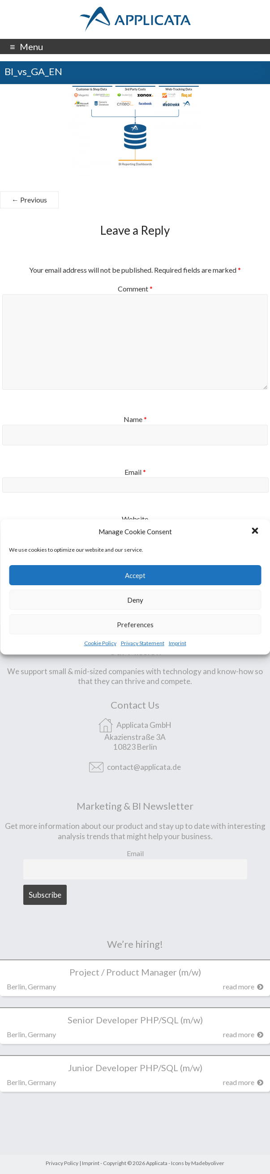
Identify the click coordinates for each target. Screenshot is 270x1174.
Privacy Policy (62, 1163)
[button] (255, 531)
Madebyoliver (207, 1163)
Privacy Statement (142, 643)
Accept (135, 575)
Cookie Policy (100, 643)
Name (135, 419)
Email (135, 472)
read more (243, 986)
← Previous (29, 199)
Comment (135, 288)
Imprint (177, 643)
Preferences (135, 625)
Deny (135, 600)
